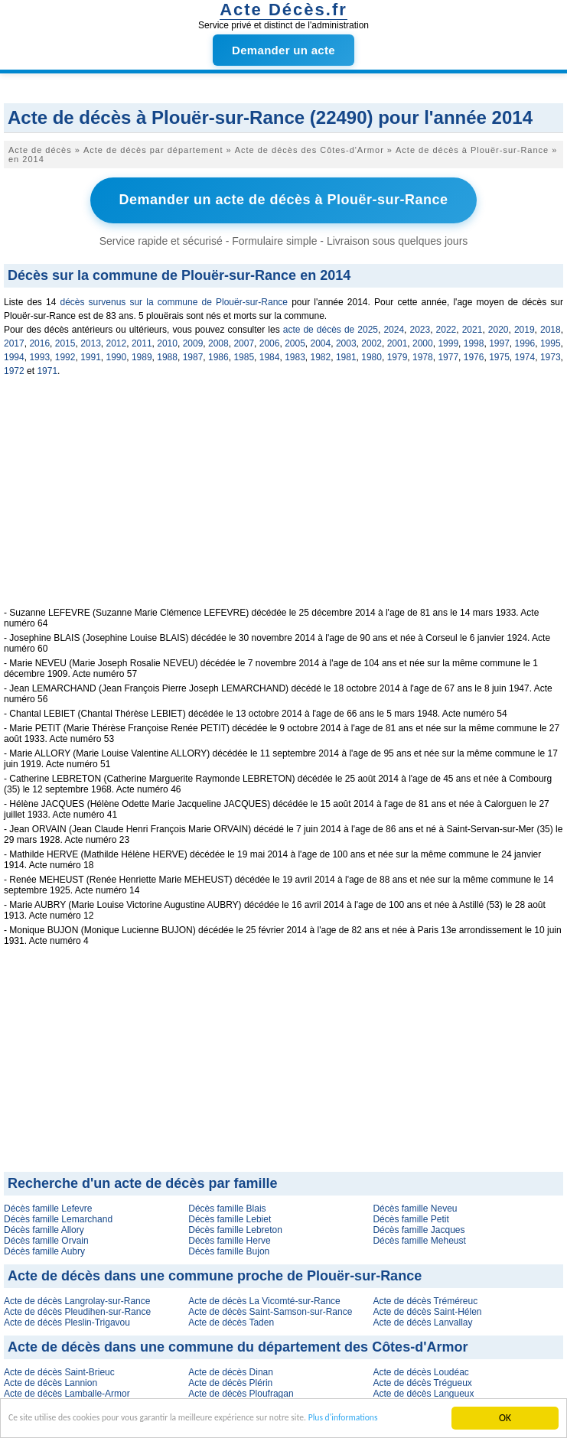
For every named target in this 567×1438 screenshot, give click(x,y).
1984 (269, 355)
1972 (14, 368)
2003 (346, 341)
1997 (499, 341)
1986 (218, 355)
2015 (65, 341)
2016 (39, 341)
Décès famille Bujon (228, 1249)
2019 (524, 327)
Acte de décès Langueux (423, 1391)
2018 (550, 327)
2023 (420, 327)
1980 (371, 355)
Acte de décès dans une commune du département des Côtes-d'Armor (238, 1344)
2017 (14, 341)
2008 (218, 341)
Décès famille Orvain (46, 1238)
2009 (193, 341)
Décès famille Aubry (44, 1249)
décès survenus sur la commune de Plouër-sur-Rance (174, 299)
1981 (346, 355)
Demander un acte (283, 50)
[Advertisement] (283, 498)
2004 (321, 341)
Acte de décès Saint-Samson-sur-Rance (270, 1309)
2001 (397, 341)
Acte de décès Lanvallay (422, 1320)
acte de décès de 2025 (330, 327)
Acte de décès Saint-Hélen (427, 1309)
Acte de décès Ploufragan (240, 1391)
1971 (47, 368)
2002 (371, 341)
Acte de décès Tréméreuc (425, 1298)
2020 (498, 327)
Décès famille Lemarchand (58, 1217)
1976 (474, 355)
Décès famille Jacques (418, 1227)
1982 (321, 355)
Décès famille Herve (229, 1238)
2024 (393, 327)
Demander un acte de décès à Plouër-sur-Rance (283, 199)
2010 (167, 341)
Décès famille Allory (44, 1227)
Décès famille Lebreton (235, 1227)
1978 (422, 355)
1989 (142, 355)
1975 (499, 355)
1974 (525, 355)
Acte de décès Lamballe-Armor (67, 1391)
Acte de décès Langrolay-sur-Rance (77, 1298)
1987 (193, 355)
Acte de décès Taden (231, 1320)
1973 (550, 355)
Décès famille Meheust (419, 1238)
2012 (116, 341)
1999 (448, 341)
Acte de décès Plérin (230, 1380)
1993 (39, 355)
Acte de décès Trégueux (422, 1380)
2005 (295, 341)
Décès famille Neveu (415, 1206)
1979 (397, 355)
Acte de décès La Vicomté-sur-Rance (264, 1298)
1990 (116, 355)
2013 (90, 341)
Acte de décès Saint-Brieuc (59, 1370)
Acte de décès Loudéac (420, 1370)
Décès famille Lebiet (229, 1217)
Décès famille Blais (227, 1206)
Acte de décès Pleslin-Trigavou (67, 1320)
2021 (472, 327)
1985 (243, 355)
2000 (422, 341)
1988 (167, 355)
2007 (243, 341)
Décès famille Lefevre (48, 1206)
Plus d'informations (399, 1421)
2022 (446, 327)
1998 (474, 341)
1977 (448, 355)
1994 (14, 355)
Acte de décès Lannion (50, 1380)
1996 (525, 341)
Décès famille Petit (410, 1217)
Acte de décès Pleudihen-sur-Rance (77, 1309)
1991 (90, 355)
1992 (65, 355)
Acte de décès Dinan (230, 1370)
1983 (295, 355)
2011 (142, 341)
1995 (550, 341)
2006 (269, 341)
